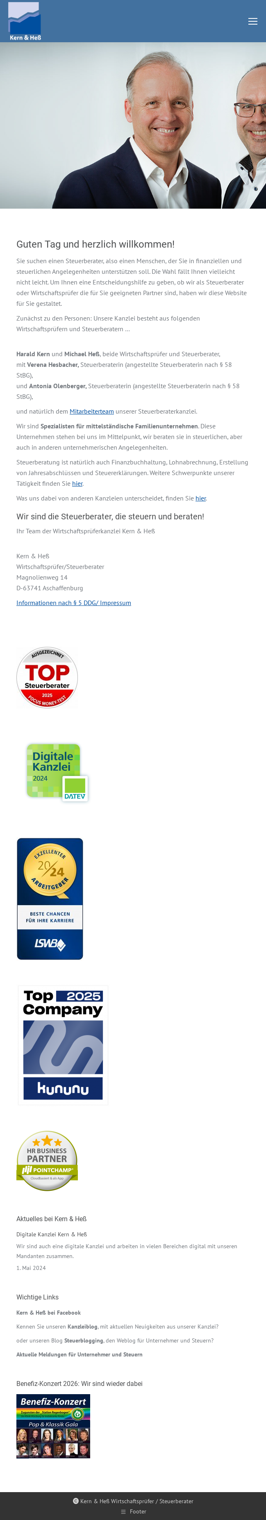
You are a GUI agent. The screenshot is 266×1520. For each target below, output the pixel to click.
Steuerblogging (83, 1340)
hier (77, 483)
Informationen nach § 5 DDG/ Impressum (73, 602)
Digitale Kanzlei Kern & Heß (51, 1234)
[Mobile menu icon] (253, 21)
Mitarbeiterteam (92, 411)
